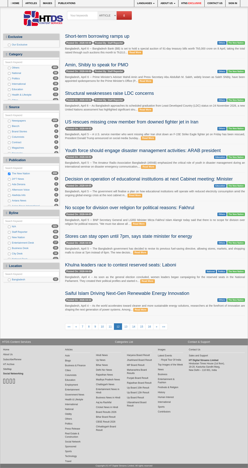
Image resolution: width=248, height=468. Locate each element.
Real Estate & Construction (72, 435)
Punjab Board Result (137, 378)
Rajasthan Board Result (139, 383)
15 (141, 326)
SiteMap (7, 369)
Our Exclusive (17, 44)
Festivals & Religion (168, 387)
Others (13, 67)
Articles (31, 3)
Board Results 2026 (106, 412)
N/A (12, 226)
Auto (67, 355)
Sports (68, 451)
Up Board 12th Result (138, 392)
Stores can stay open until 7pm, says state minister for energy (128, 236)
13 (125, 326)
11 (110, 326)
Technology (71, 456)
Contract (14, 142)
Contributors (164, 411)
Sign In (232, 3)
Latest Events (165, 355)
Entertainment (72, 389)
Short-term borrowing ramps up (97, 36)
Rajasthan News (104, 374)
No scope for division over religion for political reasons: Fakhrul (129, 207)
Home (15, 3)
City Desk (15, 253)
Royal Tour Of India (171, 359)
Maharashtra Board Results (137, 372)
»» (163, 326)
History (161, 392)
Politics (14, 78)
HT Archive (8, 364)
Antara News (17, 200)
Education (15, 89)
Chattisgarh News (105, 384)
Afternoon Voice (19, 189)
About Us (168, 3)
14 (133, 326)
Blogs (68, 360)
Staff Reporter (18, 232)
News (161, 369)
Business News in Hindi (108, 397)
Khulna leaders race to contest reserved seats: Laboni (120, 264)
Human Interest (166, 397)
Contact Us (215, 3)
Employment (71, 384)
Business (162, 374)
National (14, 73)
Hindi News (102, 355)
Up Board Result (135, 397)
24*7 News (16, 179)
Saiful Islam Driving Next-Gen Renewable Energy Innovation (127, 293)
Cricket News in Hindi (107, 407)
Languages (146, 3)
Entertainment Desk (21, 242)
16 (149, 326)
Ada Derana (16, 184)
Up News (100, 360)
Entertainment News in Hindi (107, 391)
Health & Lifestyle (19, 94)
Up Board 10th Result (138, 387)
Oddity (68, 414)
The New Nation (19, 173)
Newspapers (17, 120)
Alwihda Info (17, 195)
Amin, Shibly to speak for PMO (96, 64)
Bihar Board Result (105, 417)
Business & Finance (75, 365)
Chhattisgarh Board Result (106, 428)
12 (118, 326)
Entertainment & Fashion (166, 381)
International (17, 84)
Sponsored (70, 446)
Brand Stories (17, 131)
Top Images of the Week (170, 364)
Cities (68, 370)
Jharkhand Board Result (139, 360)
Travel (68, 461)
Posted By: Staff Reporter (109, 43)
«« (69, 326)
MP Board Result (136, 365)
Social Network (73, 441)
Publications (66, 3)
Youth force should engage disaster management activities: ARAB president (143, 150)
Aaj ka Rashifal (103, 402)
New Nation (16, 237)
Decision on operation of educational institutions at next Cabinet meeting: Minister (149, 178)
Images (47, 3)
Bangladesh (16, 279)
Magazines (16, 147)
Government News (74, 394)
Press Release (72, 428)
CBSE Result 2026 (105, 421)
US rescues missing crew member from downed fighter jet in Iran (131, 121)
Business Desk (18, 248)
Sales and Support (198, 355)
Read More (135, 52)
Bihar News (102, 365)
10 (102, 326)
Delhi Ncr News (104, 370)
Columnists (16, 137)
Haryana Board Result (138, 355)
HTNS (191, 3)
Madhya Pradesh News (108, 379)
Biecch (13, 126)
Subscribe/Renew (12, 359)
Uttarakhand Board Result (136, 404)
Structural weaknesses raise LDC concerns (109, 93)
